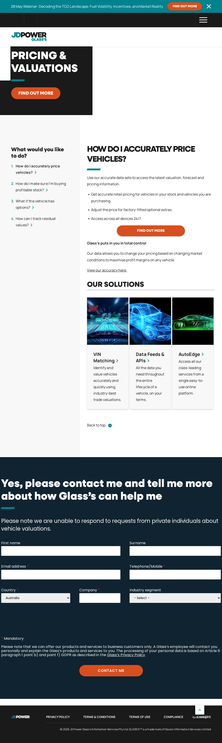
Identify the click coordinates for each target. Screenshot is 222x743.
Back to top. (96, 425)
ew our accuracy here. (108, 270)
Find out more (185, 6)
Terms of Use (139, 717)
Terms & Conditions (99, 717)
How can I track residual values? (36, 221)
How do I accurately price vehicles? (38, 169)
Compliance (173, 717)
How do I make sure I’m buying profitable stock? (41, 186)
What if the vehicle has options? (35, 204)
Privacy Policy (58, 717)
